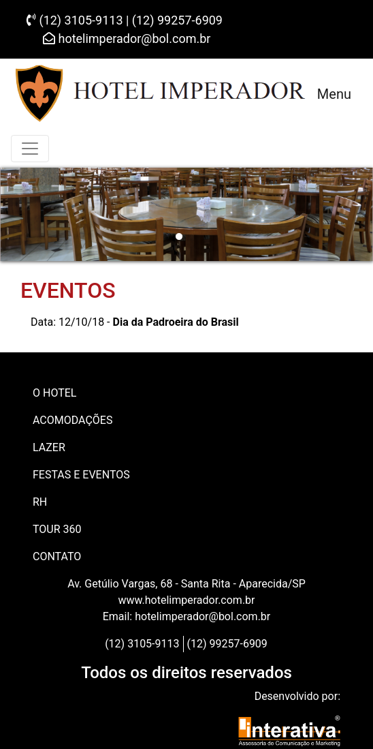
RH (40, 501)
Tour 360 (57, 529)
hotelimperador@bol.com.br (126, 38)
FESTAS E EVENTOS (81, 474)
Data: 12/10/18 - (135, 322)
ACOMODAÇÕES (72, 420)
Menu (334, 94)
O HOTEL (54, 392)
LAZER (49, 447)
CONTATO (57, 556)
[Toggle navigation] (30, 148)
